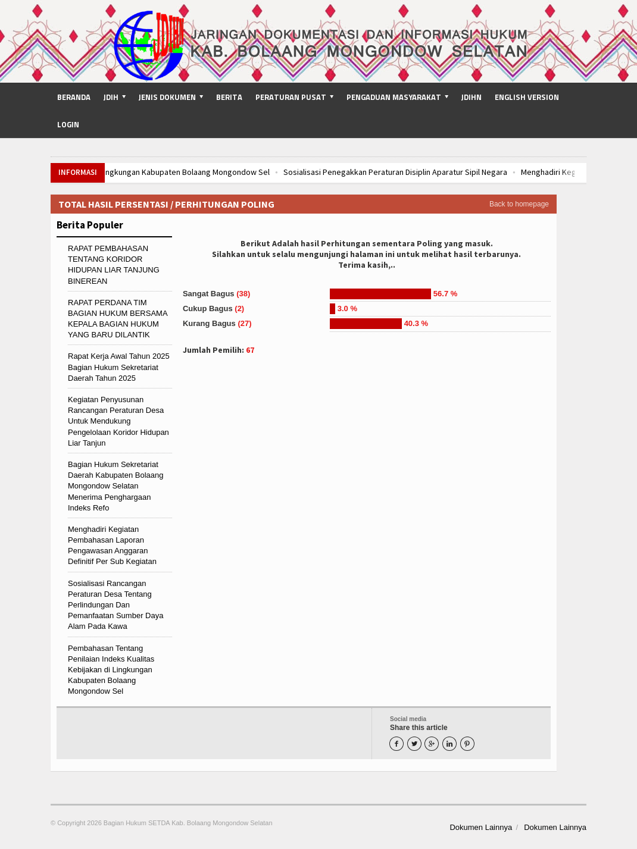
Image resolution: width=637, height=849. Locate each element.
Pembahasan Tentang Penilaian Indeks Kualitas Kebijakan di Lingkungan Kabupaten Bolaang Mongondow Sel (111, 670)
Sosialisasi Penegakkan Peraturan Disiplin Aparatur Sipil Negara (442, 172)
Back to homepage (519, 204)
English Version (527, 97)
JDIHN (471, 97)
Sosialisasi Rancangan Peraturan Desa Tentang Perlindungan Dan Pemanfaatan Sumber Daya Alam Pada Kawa (115, 605)
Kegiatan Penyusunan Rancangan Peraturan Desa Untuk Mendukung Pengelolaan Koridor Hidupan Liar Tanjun (118, 421)
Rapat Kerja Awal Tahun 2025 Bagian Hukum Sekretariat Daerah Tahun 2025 (119, 367)
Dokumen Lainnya (480, 827)
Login (68, 124)
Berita (229, 97)
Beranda (73, 97)
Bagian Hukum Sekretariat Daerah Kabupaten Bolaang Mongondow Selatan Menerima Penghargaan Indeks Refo (115, 486)
